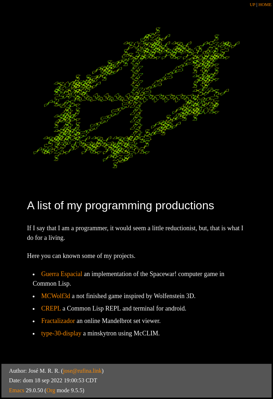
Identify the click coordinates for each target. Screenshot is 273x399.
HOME (265, 4)
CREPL (51, 308)
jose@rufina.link (82, 371)
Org (50, 390)
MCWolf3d (55, 296)
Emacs (16, 390)
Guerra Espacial (61, 273)
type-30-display (61, 333)
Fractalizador (58, 320)
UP (253, 4)
